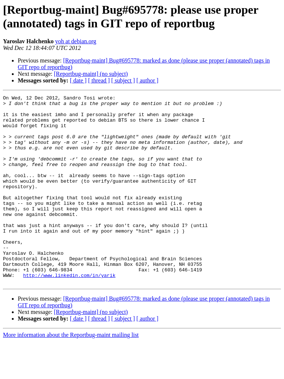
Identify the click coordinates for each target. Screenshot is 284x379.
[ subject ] (123, 80)
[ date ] (78, 80)
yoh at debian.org (75, 41)
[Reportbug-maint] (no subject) (91, 74)
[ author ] (147, 80)
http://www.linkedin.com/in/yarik (69, 311)
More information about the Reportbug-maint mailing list (71, 372)
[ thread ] (99, 80)
